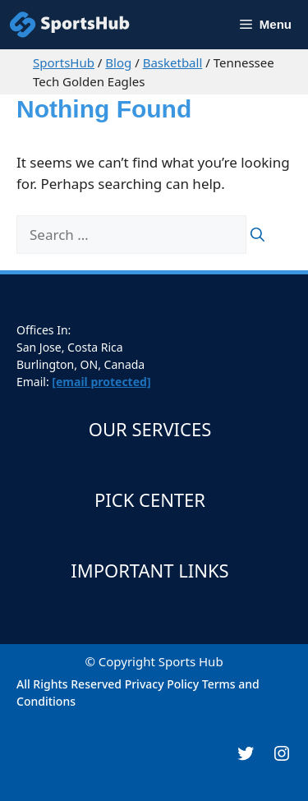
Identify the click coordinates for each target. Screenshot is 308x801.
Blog (118, 62)
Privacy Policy (162, 684)
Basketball (173, 62)
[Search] (257, 234)
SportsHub (63, 62)
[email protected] (101, 381)
